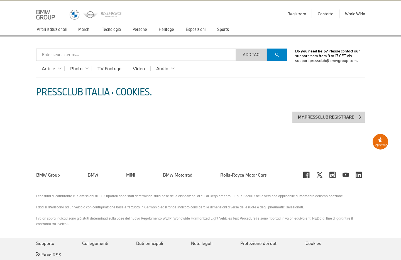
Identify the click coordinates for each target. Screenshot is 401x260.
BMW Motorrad (177, 175)
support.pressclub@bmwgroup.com (326, 60)
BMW (93, 175)
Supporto (45, 243)
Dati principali (149, 243)
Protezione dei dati (259, 243)
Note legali (201, 243)
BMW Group (48, 175)
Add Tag (251, 54)
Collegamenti (95, 243)
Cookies (313, 243)
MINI (130, 175)
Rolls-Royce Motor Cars (243, 175)
